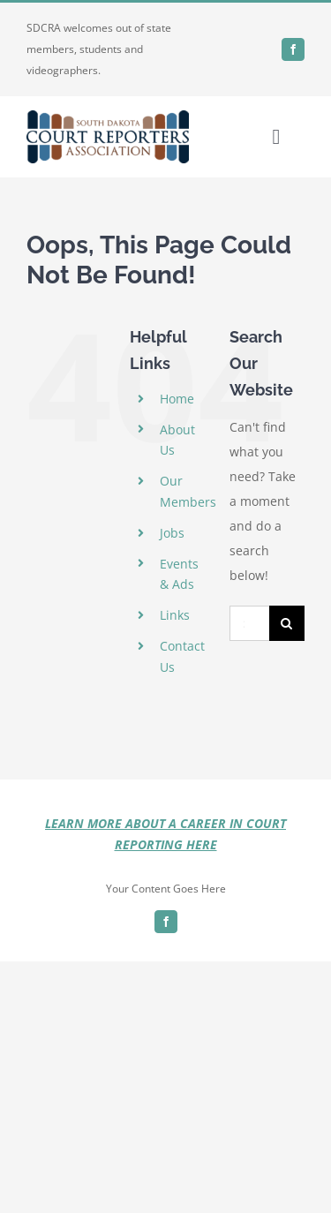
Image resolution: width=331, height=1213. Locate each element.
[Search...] (249, 623)
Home (177, 398)
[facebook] (293, 49)
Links (175, 614)
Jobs (172, 532)
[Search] (287, 623)
